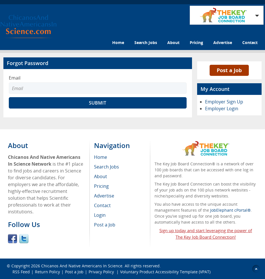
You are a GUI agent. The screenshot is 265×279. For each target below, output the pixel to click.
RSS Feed (21, 271)
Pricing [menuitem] (101, 186)
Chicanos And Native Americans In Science (81, 265)
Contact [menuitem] (102, 205)
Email (14, 78)
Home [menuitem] (100, 157)
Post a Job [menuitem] (104, 225)
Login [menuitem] (100, 215)
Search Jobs (145, 42)
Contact (250, 42)
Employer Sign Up (224, 102)
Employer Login (221, 108)
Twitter (23, 238)
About (173, 42)
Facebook (12, 238)
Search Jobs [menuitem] (106, 167)
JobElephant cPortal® (230, 210)
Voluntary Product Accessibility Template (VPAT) (165, 271)
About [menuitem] (100, 176)
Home (118, 42)
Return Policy (47, 271)
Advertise (222, 42)
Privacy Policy (102, 271)
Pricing (196, 42)
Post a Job (229, 70)
